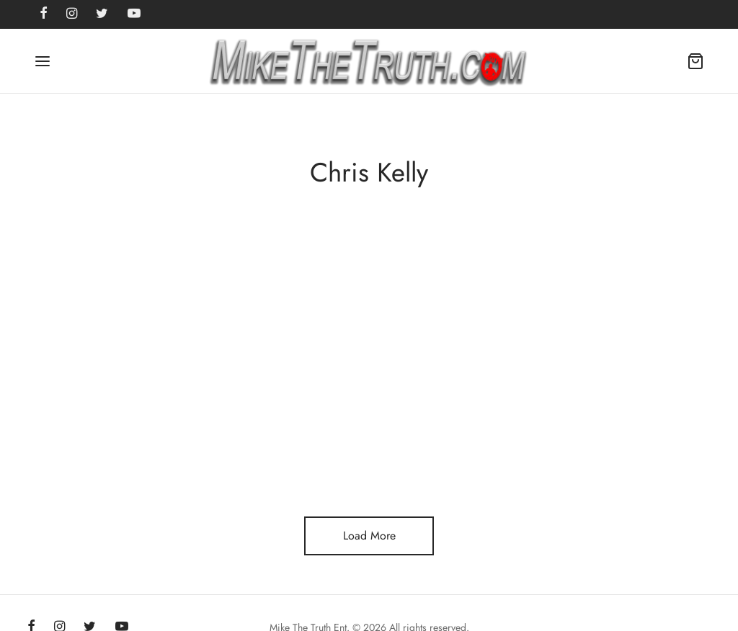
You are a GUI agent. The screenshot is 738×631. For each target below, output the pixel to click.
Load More (369, 535)
